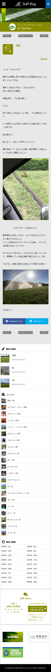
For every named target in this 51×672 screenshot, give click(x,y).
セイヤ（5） (9, 532)
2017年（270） (32, 564)
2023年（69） (32, 551)
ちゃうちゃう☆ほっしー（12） (15, 493)
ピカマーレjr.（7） (11, 480)
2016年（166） (7, 569)
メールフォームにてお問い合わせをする (37, 609)
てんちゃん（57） (11, 453)
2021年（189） (32, 555)
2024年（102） (7, 551)
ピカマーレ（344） (11, 413)
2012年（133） (7, 577)
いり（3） (8, 506)
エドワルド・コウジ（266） (14, 407)
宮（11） (7, 486)
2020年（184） (7, 560)
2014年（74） (6, 573)
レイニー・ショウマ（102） (14, 427)
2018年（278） (7, 564)
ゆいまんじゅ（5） (11, 519)
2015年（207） (32, 569)
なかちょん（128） (11, 433)
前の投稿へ (7, 35)
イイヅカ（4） (9, 526)
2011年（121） (32, 577)
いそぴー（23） (10, 473)
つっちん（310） (10, 420)
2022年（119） (7, 555)
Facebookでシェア (15, 321)
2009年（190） (32, 582)
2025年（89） (32, 547)
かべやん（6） (9, 466)
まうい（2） (9, 513)
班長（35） (8, 400)
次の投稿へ (44, 35)
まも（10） (8, 499)
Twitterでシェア (38, 321)
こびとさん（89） (11, 440)
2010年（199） (7, 582)
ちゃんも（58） (10, 447)
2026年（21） (6, 547)
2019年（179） (32, 560)
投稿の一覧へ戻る (26, 35)
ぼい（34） (8, 460)
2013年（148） (32, 573)
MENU (4, 4)
